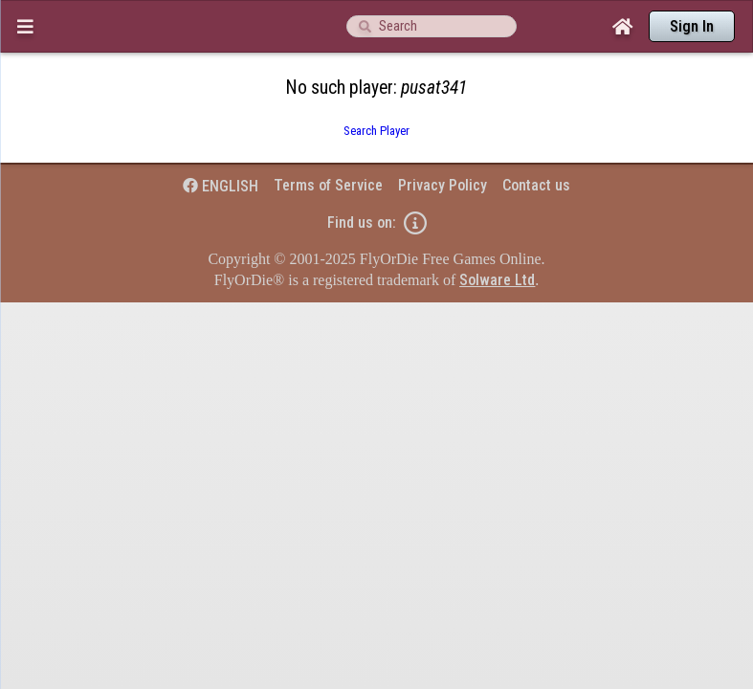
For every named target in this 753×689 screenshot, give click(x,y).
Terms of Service (328, 148)
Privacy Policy (442, 148)
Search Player (376, 93)
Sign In (692, 26)
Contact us (536, 148)
